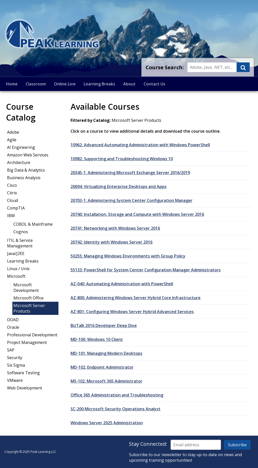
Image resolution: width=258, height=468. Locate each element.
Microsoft (16, 276)
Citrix (12, 193)
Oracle (13, 327)
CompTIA (16, 208)
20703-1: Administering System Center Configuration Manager (131, 200)
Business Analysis (24, 177)
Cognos (20, 232)
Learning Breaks (99, 84)
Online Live (65, 84)
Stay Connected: (148, 443)
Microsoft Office (28, 298)
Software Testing (23, 373)
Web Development (24, 388)
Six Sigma (16, 365)
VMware (15, 380)
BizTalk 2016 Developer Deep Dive (104, 325)
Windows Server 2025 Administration (107, 423)
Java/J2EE (15, 253)
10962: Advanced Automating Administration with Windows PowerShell (140, 145)
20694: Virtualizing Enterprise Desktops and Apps (119, 186)
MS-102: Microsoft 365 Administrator (106, 381)
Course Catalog (21, 112)
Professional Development (32, 335)
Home (12, 84)
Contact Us (154, 84)
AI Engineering (21, 147)
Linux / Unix (18, 268)
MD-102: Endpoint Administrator (102, 367)
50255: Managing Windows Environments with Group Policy (128, 256)
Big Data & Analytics (26, 170)
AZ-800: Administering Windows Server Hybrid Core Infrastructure (136, 297)
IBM (11, 215)
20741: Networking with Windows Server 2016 (115, 228)
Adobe (13, 132)
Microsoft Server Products (29, 308)
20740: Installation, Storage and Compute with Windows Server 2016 (137, 214)
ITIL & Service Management (20, 243)
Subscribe (237, 445)
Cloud (12, 200)
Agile (11, 140)
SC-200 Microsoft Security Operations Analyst (115, 409)
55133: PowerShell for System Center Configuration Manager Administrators (146, 270)
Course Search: (165, 67)
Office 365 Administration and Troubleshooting (117, 395)
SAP (10, 350)
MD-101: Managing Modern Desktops (106, 353)
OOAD (13, 319)
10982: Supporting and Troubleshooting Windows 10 (122, 158)
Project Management (27, 342)
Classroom (36, 84)
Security (14, 357)
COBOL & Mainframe (33, 224)
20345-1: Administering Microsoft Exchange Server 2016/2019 (130, 172)
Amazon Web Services (27, 155)
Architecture (18, 162)
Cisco (12, 185)
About (129, 84)
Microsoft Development (26, 287)
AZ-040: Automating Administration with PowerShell (122, 284)
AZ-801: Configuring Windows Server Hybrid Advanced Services (132, 311)
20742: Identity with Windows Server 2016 (111, 242)
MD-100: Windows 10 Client (97, 339)
